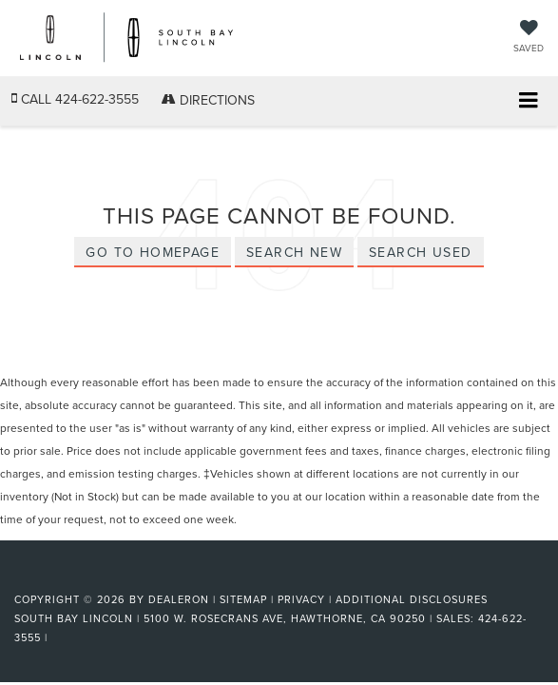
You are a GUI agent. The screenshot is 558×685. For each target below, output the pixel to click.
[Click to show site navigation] (528, 101)
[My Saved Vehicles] (528, 37)
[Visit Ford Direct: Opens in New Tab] (57, 637)
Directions (208, 99)
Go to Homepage (153, 252)
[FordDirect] (62, 576)
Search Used (420, 252)
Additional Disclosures (412, 599)
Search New (294, 252)
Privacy (301, 599)
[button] (75, 99)
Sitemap (243, 599)
